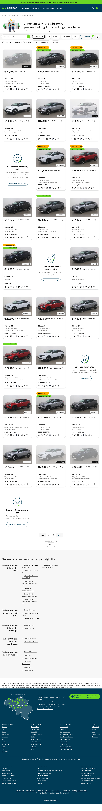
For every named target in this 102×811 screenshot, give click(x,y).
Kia (3, 740)
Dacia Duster (35, 731)
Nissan (4, 743)
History (4, 769)
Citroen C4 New (29, 626)
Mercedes (5, 745)
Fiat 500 (34, 733)
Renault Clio (35, 728)
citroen (22, 15)
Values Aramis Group (9, 782)
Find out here (85, 380)
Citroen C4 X (28, 668)
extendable (51, 705)
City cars (95, 738)
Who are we (6, 772)
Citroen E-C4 (28, 672)
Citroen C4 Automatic (31, 643)
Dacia (4, 733)
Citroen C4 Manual (30, 640)
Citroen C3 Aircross (30, 660)
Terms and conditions (44, 774)
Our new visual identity (9, 784)
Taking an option (42, 777)
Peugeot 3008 (65, 745)
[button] (42, 37)
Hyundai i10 (64, 743)
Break (93, 733)
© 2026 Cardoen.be (51, 801)
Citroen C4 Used (29, 630)
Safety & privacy (42, 779)
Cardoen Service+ (87, 782)
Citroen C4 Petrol (29, 611)
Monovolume (96, 735)
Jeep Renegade (65, 733)
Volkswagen (6, 735)
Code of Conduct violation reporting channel (52, 794)
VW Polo (33, 748)
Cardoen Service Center (45, 710)
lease (36, 2)
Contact (59, 8)
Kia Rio (33, 738)
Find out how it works (51, 282)
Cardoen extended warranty (90, 779)
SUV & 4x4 (95, 728)
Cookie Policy (41, 782)
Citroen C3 (27, 656)
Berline (94, 731)
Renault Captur (36, 745)
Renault (4, 728)
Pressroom (40, 784)
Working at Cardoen (8, 777)
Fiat (3, 731)
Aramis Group (6, 779)
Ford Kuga (63, 731)
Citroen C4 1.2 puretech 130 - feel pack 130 (30, 585)
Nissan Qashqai (36, 740)
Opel (3, 748)
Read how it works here (17, 184)
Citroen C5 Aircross (30, 653)
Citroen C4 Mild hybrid (31, 620)
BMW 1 (33, 750)
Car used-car (13, 15)
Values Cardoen (7, 774)
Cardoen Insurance (87, 774)
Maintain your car (48, 8)
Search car (25, 8)
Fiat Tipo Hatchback (66, 750)
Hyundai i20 (64, 728)
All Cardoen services (88, 769)
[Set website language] (88, 8)
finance (30, 2)
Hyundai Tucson (36, 735)
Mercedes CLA (36, 743)
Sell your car (36, 8)
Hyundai (5, 738)
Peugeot (4, 753)
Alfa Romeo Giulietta (66, 738)
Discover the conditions (17, 526)
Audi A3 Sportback (66, 748)
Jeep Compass (65, 740)
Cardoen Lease (86, 777)
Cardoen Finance (86, 772)
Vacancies (66, 792)
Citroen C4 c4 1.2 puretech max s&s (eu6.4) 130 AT (30, 603)
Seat (3, 750)
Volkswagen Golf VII (66, 735)
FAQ (38, 769)
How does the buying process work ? (49, 772)
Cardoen (4, 15)
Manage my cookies (79, 792)
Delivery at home (86, 784)
